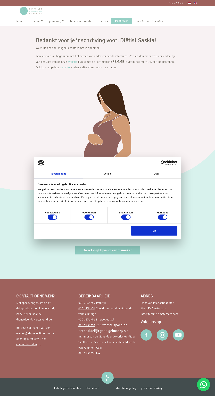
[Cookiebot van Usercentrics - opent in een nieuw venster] (163, 162)
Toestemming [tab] (58, 173)
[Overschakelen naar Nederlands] (189, 3)
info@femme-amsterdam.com (159, 314)
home (19, 21)
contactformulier (26, 344)
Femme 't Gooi (176, 3)
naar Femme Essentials (150, 21)
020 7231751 (86, 308)
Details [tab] (107, 173)
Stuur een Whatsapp (203, 384)
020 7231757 (86, 303)
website (72, 62)
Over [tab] (156, 173)
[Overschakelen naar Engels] (195, 3)
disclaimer (91, 388)
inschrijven (121, 21)
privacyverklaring (153, 388)
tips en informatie (81, 21)
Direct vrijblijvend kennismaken (107, 250)
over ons (35, 21)
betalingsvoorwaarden (66, 388)
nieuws (103, 21)
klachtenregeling (127, 388)
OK (154, 230)
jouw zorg (55, 21)
